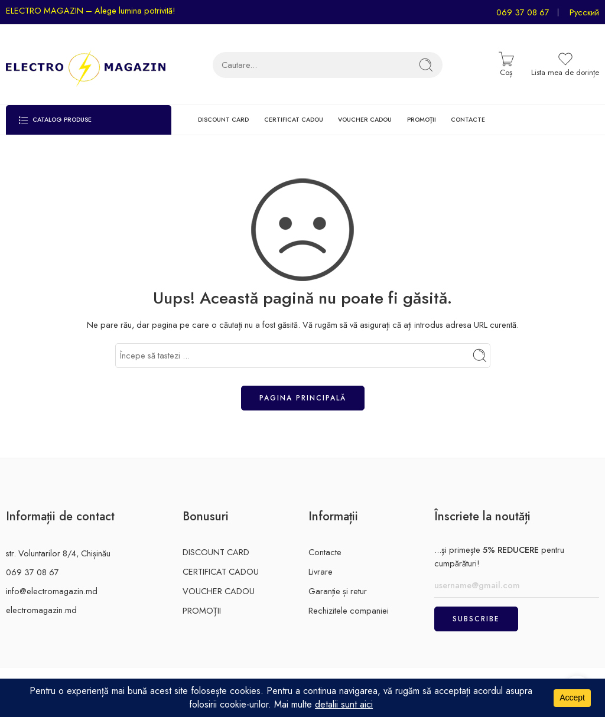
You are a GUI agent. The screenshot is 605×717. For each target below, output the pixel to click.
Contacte (324, 552)
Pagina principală (302, 398)
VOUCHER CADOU (365, 119)
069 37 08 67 (522, 12)
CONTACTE (468, 119)
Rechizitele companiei (348, 610)
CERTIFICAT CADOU (293, 119)
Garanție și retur (337, 591)
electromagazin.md (41, 610)
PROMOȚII (421, 119)
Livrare (320, 571)
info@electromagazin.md (51, 591)
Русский (584, 12)
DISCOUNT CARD (223, 119)
